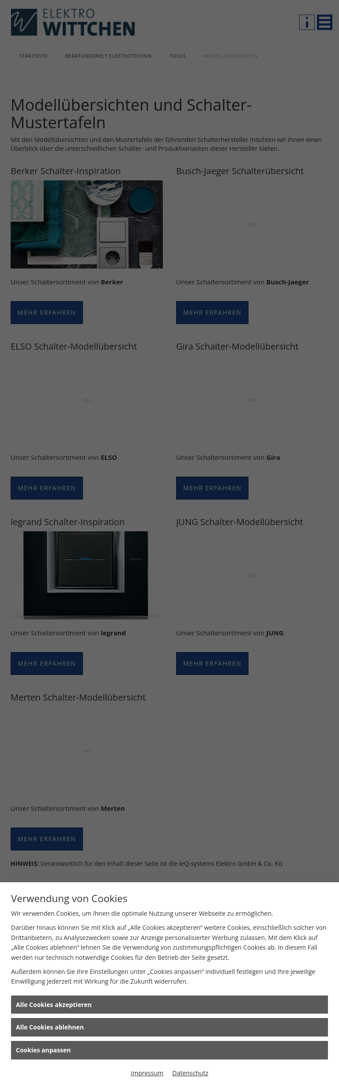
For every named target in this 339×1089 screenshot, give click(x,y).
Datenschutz (190, 1073)
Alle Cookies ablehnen (50, 1027)
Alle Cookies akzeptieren (54, 1004)
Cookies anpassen (43, 1050)
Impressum (147, 1073)
